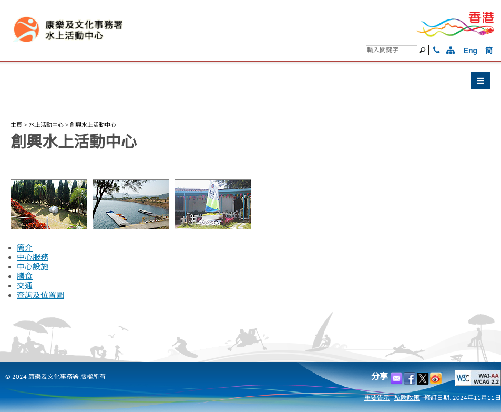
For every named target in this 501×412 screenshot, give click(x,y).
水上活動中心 (46, 125)
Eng (470, 50)
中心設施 (32, 267)
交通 (25, 285)
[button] (250, 83)
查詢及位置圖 (40, 295)
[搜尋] (391, 50)
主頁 (16, 125)
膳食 (25, 276)
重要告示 (377, 397)
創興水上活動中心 (93, 125)
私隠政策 (407, 397)
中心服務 (32, 257)
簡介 (25, 248)
